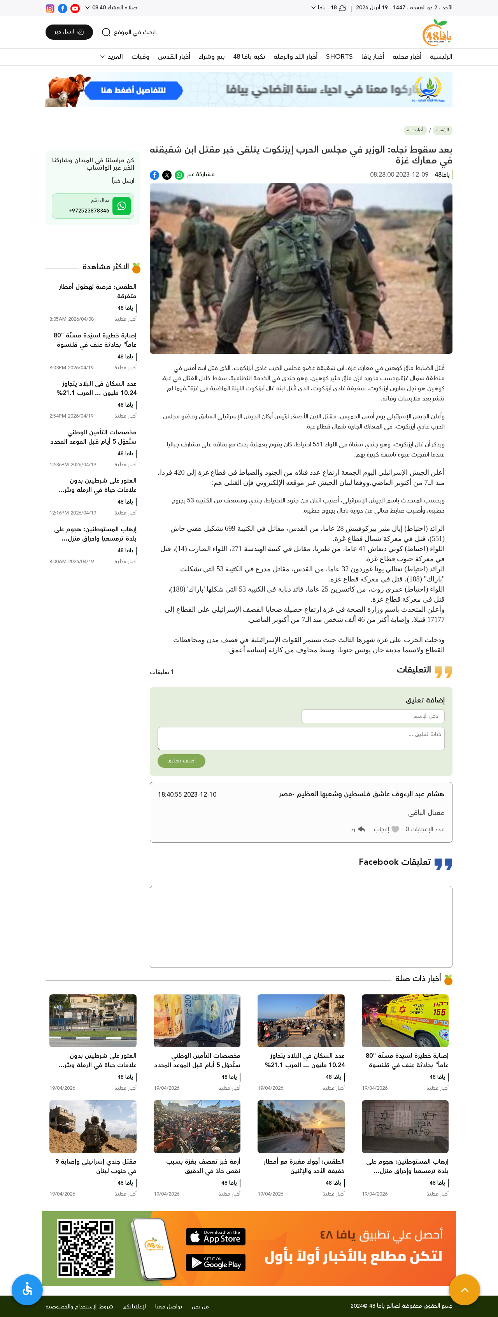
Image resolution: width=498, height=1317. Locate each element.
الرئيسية (441, 57)
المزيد (114, 57)
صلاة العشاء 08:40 (114, 8)
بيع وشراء (211, 57)
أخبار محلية (407, 57)
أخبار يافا (372, 57)
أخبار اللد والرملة (295, 57)
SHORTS (339, 57)
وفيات (140, 57)
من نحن (200, 1307)
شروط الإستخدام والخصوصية (79, 1307)
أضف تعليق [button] (181, 761)
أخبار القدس (174, 57)
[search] (128, 32)
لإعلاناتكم (134, 1307)
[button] (387, 829)
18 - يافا (331, 8)
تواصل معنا (168, 1307)
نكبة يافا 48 (249, 57)
